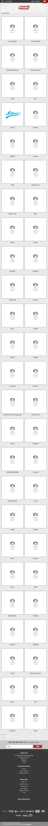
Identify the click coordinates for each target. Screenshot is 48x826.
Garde (35, 731)
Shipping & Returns (24, 773)
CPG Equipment (12, 501)
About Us (24, 782)
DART (12, 529)
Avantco (35, 156)
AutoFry (35, 127)
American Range (36, 70)
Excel (12, 673)
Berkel (12, 242)
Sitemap (18, 823)
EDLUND (35, 616)
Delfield (35, 529)
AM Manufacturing (12, 70)
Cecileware (12, 386)
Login (32, 1)
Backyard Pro (36, 185)
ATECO (12, 127)
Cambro (12, 357)
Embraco (12, 644)
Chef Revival (35, 415)
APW (12, 99)
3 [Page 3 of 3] (9, 736)
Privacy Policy (24, 786)
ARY (35, 99)
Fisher (12, 702)
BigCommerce (11, 824)
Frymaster (12, 731)
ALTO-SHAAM (35, 41)
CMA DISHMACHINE (12, 472)
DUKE (35, 587)
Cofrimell (35, 472)
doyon (12, 587)
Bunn (12, 328)
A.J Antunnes (12, 41)
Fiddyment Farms (35, 673)
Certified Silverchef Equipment (12, 415)
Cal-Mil (35, 328)
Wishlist (24, 768)
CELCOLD (35, 386)
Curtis (35, 501)
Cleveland (35, 443)
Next (44, 736)
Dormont (35, 558)
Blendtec (12, 271)
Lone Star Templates (26, 824)
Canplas (35, 357)
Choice (12, 443)
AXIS (12, 185)
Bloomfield (12, 300)
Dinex (12, 558)
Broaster (35, 300)
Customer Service (24, 784)
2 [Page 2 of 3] (6, 736)
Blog (24, 792)
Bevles (36, 242)
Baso (35, 214)
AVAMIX (12, 156)
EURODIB (35, 644)
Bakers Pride (12, 214)
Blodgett (35, 271)
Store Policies (24, 788)
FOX (35, 702)
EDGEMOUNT (12, 616)
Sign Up (38, 1)
